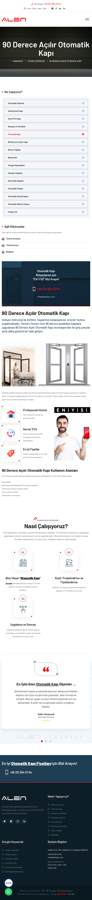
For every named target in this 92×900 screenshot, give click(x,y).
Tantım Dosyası (13, 238)
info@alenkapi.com (55, 857)
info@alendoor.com (46, 296)
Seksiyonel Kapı (15, 111)
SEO (73, 894)
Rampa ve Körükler (17, 126)
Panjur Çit (12, 211)
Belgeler (10, 251)
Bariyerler (12, 157)
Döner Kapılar (14, 149)
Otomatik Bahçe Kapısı (18, 204)
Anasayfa (18, 61)
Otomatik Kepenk (16, 103)
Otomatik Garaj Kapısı (18, 196)
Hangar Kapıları (15, 173)
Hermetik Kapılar (16, 180)
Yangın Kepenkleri (16, 165)
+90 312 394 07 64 (52, 4)
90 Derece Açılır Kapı (18, 142)
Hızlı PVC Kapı (14, 118)
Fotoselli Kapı (14, 134)
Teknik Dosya (12, 245)
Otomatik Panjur (15, 188)
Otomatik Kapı (11, 863)
